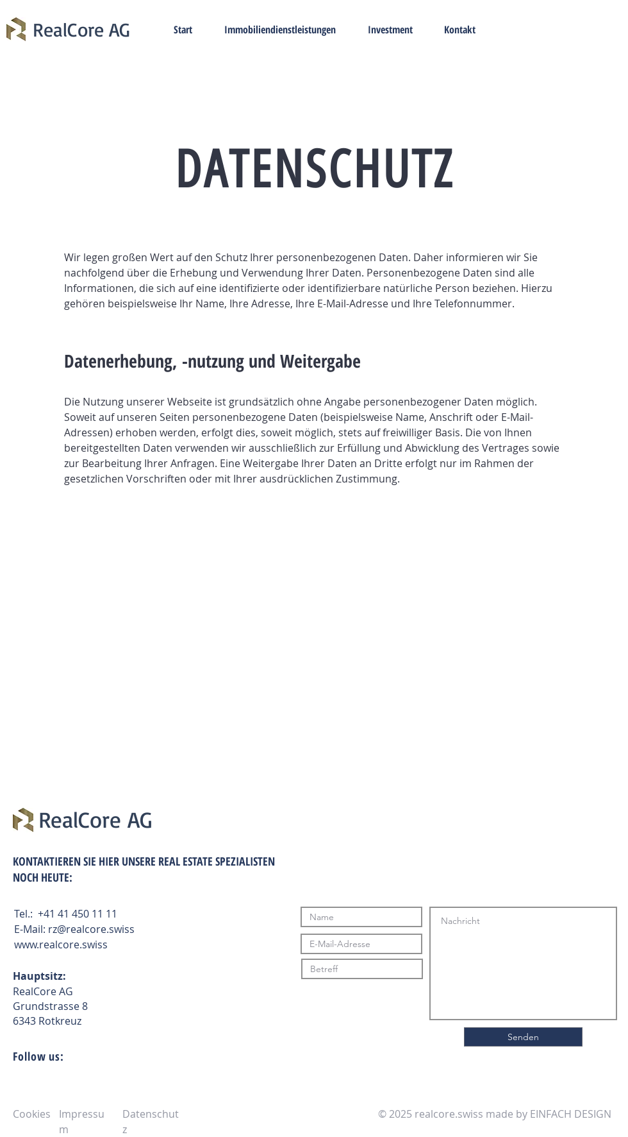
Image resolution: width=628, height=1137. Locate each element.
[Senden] (523, 1037)
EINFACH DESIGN (570, 1114)
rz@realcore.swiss (91, 929)
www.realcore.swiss (61, 944)
